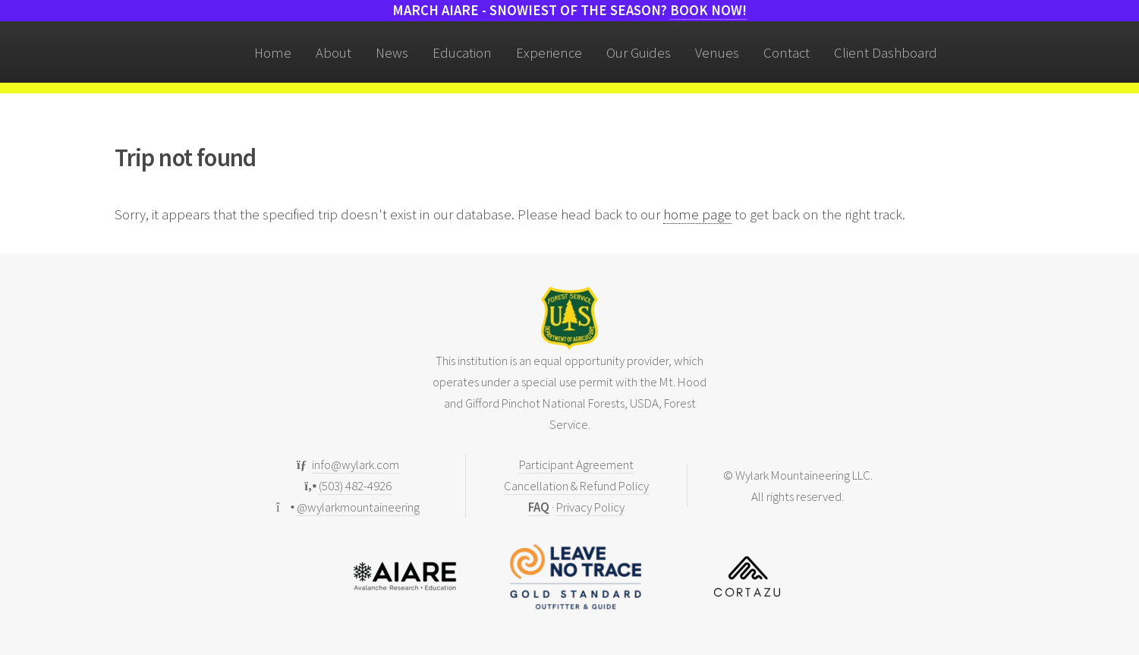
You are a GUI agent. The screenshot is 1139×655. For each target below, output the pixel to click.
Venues (717, 52)
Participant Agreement (576, 464)
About (333, 52)
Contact (786, 52)
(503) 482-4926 (355, 485)
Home (272, 52)
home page (697, 214)
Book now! (708, 10)
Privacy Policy (590, 507)
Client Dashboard (885, 52)
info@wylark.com (355, 464)
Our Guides (638, 52)
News (392, 52)
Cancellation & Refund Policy (576, 485)
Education (462, 52)
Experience (549, 52)
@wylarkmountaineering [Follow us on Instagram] (358, 507)
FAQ (538, 507)
